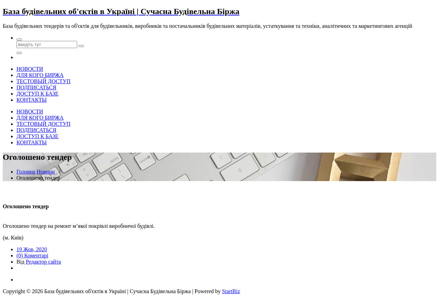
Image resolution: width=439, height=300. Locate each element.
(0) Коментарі (32, 255)
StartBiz (231, 291)
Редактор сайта (43, 262)
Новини (46, 172)
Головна (25, 172)
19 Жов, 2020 (31, 249)
